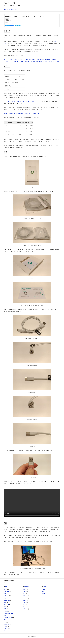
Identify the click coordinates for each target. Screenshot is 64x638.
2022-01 (25, 602)
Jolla (5, 602)
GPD (5, 620)
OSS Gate (6, 591)
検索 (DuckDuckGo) (9, 580)
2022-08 (25, 598)
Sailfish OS (7, 600)
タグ (5, 586)
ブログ (43, 589)
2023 (24, 593)
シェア (12, 25)
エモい (6, 626)
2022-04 (25, 600)
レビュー (13, 24)
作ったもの (14, 9)
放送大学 (6, 615)
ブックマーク (18, 25)
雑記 (5, 609)
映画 (5, 606)
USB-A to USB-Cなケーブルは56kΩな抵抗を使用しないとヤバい (20, 101)
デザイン (6, 628)
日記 (5, 589)
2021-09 (25, 609)
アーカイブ (26, 586)
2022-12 (25, 596)
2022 (24, 604)
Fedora (6, 611)
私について (7, 9)
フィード (44, 586)
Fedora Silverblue (8, 613)
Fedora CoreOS (8, 617)
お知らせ (6, 604)
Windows (6, 624)
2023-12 (25, 589)
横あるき (9, 3)
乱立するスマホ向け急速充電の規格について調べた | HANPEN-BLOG (22, 113)
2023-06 (25, 591)
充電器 (54, 41)
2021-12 (25, 606)
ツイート (7, 25)
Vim (5, 622)
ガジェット (7, 24)
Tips (5, 593)
